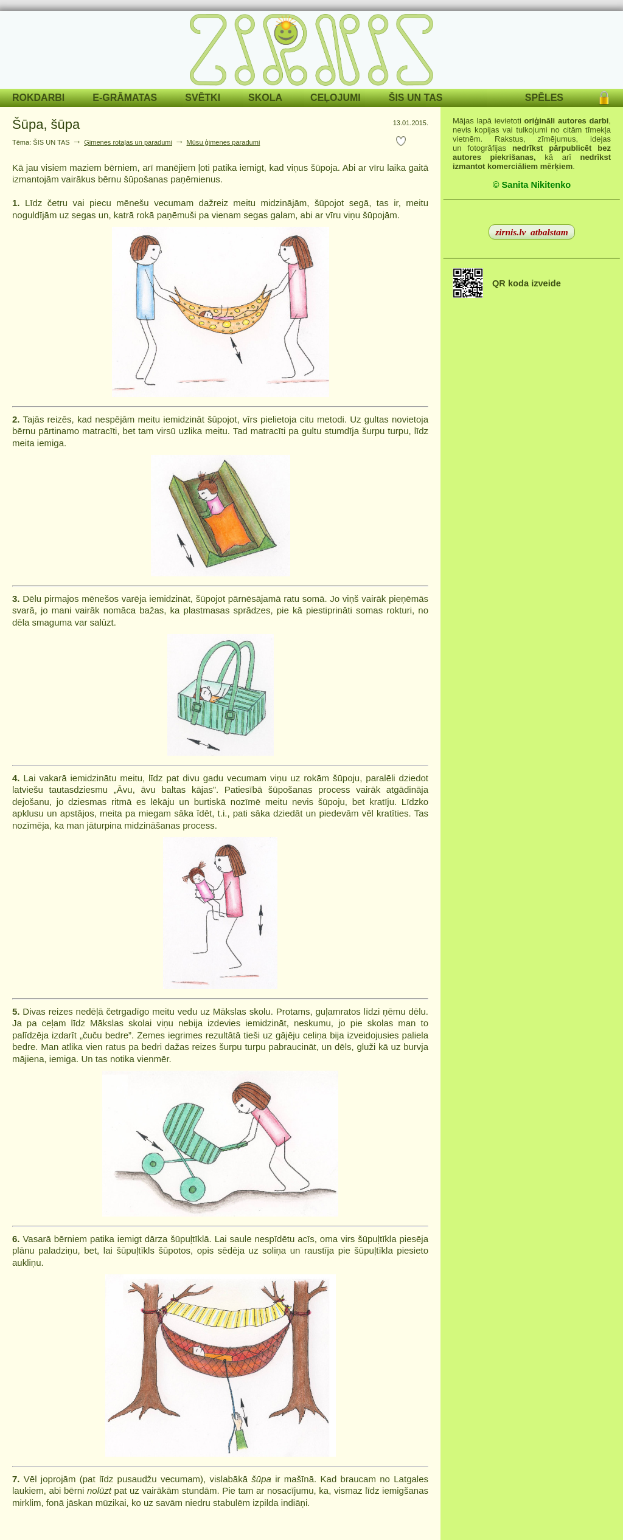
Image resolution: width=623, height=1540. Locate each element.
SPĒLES (544, 97)
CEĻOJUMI (335, 97)
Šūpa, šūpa (46, 124)
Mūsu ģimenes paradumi (223, 142)
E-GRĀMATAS (124, 97)
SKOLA (265, 97)
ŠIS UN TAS (416, 97)
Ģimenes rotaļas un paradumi (128, 142)
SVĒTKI (202, 97)
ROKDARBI (38, 97)
